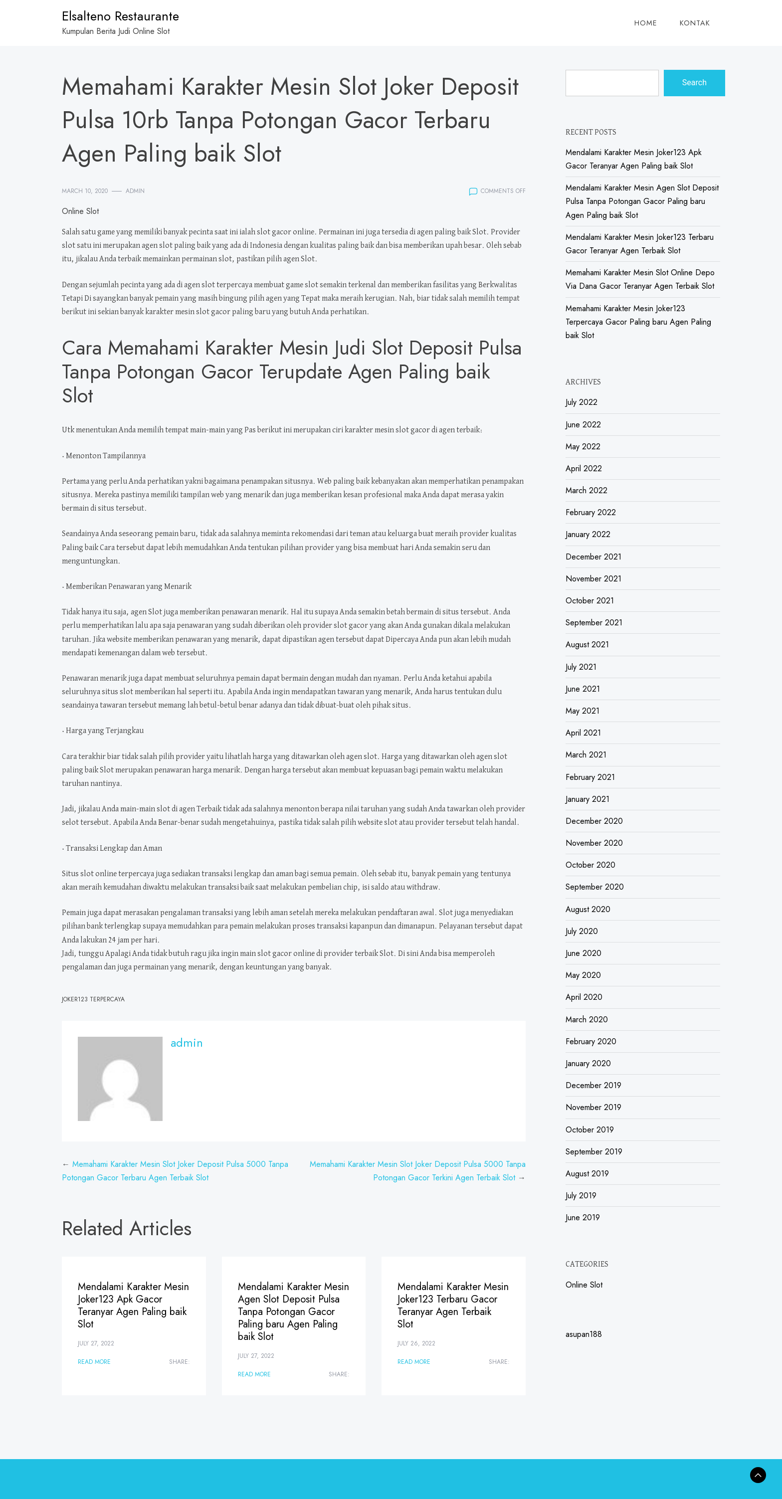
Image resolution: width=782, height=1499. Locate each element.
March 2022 (586, 490)
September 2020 (595, 887)
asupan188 (584, 1334)
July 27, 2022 (96, 1343)
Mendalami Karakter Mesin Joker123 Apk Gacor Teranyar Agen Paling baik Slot (133, 1305)
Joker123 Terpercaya (93, 999)
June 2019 (583, 1217)
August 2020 (588, 909)
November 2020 (594, 843)
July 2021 (581, 667)
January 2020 (588, 1063)
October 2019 (590, 1129)
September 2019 (594, 1151)
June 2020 (583, 953)
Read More (94, 1361)
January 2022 (588, 534)
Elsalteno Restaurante (120, 15)
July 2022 (581, 402)
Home (645, 23)
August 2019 (587, 1173)
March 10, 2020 (85, 191)
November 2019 (593, 1107)
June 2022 (583, 424)
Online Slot (80, 211)
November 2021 (593, 578)
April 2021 (583, 733)
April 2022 (584, 468)
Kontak (695, 23)
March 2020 (587, 1019)
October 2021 (590, 600)
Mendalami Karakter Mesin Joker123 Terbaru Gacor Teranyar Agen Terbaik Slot (453, 1305)
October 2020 (590, 865)
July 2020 (582, 931)
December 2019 (593, 1085)
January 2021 (587, 799)
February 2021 (590, 777)
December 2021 (593, 556)
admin (135, 191)
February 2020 (591, 1041)
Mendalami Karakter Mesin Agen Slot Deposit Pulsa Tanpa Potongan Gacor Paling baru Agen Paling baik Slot (293, 1312)
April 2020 (584, 997)
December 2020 (594, 821)
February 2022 (591, 512)
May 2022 (583, 446)
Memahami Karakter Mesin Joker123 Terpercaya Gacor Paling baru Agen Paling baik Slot (638, 322)
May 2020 (583, 975)
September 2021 (594, 622)
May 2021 (582, 711)
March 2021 (586, 754)
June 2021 (583, 689)
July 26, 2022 (416, 1343)
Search (694, 82)
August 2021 (587, 644)
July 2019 (581, 1195)
